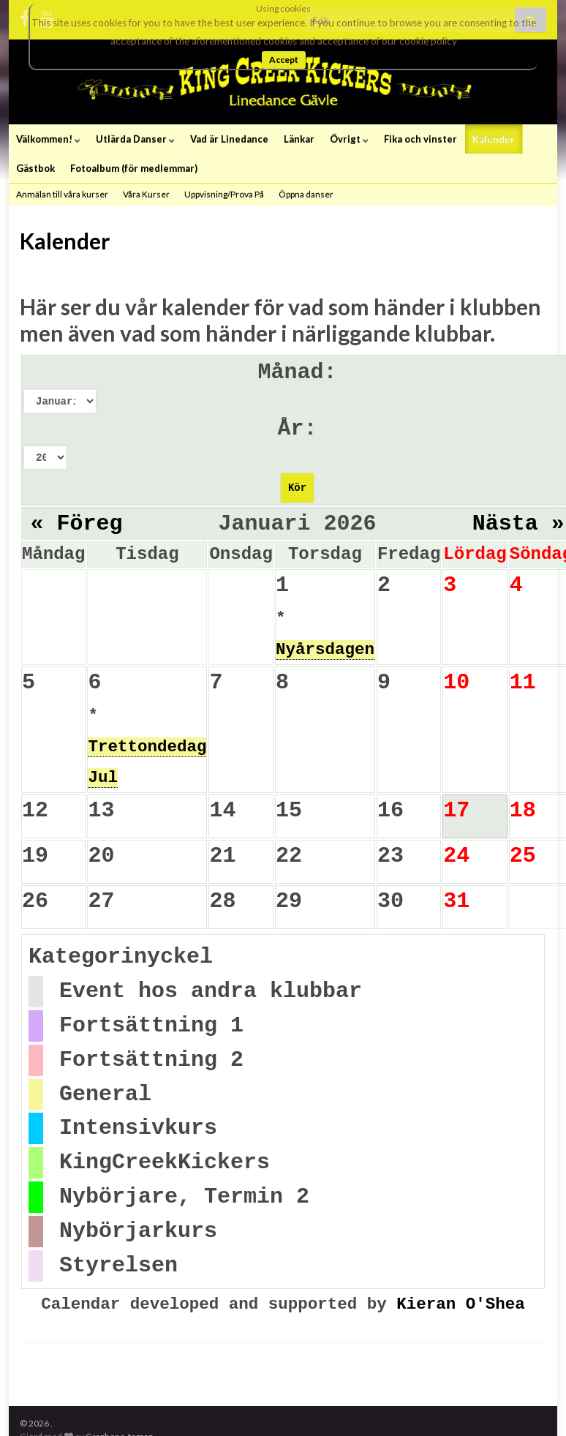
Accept (283, 59)
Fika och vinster (420, 139)
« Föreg (77, 523)
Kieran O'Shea (460, 1304)
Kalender (493, 139)
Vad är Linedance (229, 139)
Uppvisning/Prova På (224, 194)
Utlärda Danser (135, 139)
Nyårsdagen (325, 649)
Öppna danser (306, 194)
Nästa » (518, 523)
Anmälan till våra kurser (62, 194)
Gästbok (35, 168)
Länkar (299, 139)
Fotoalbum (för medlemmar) (133, 168)
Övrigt (349, 139)
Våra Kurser (146, 194)
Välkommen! (48, 139)
